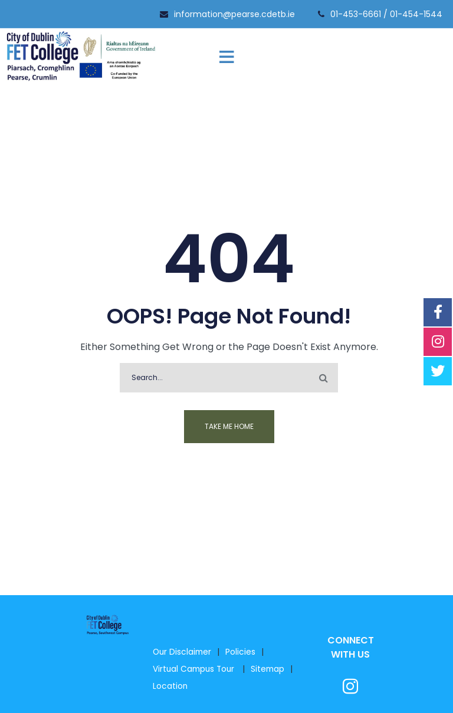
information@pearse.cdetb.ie (234, 14)
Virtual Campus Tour (195, 669)
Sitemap (267, 669)
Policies (240, 652)
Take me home (229, 426)
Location (170, 686)
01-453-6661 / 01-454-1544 (386, 14)
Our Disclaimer (182, 652)
